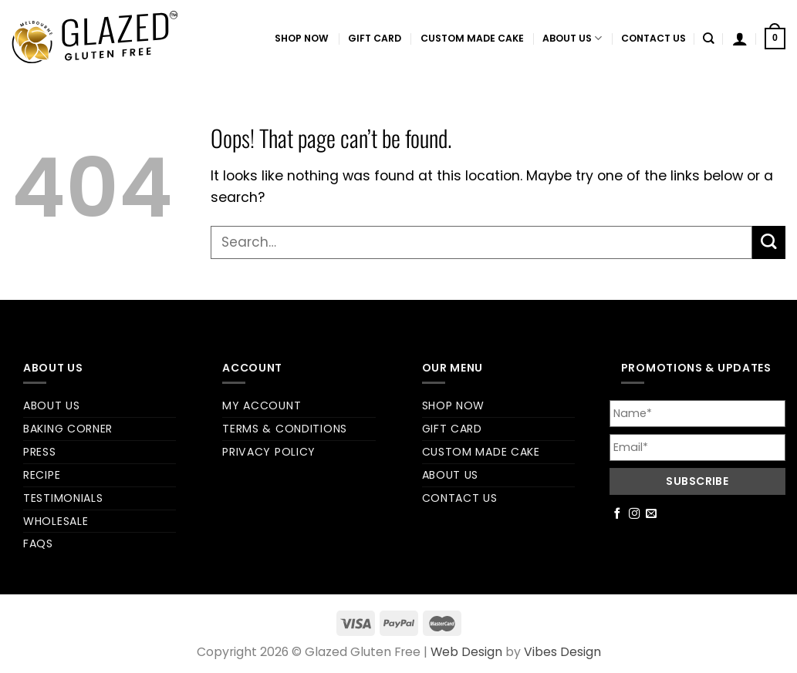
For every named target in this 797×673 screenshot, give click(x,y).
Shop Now (302, 38)
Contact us (653, 38)
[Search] (708, 38)
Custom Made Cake (472, 38)
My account (261, 405)
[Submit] (768, 242)
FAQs (38, 543)
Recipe (41, 475)
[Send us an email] (651, 514)
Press (39, 451)
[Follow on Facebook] (617, 514)
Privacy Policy (269, 451)
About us (572, 38)
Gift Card (374, 38)
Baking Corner (68, 428)
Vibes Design (562, 652)
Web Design (466, 652)
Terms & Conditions (284, 428)
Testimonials (63, 498)
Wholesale (55, 521)
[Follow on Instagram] (634, 514)
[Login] (740, 39)
